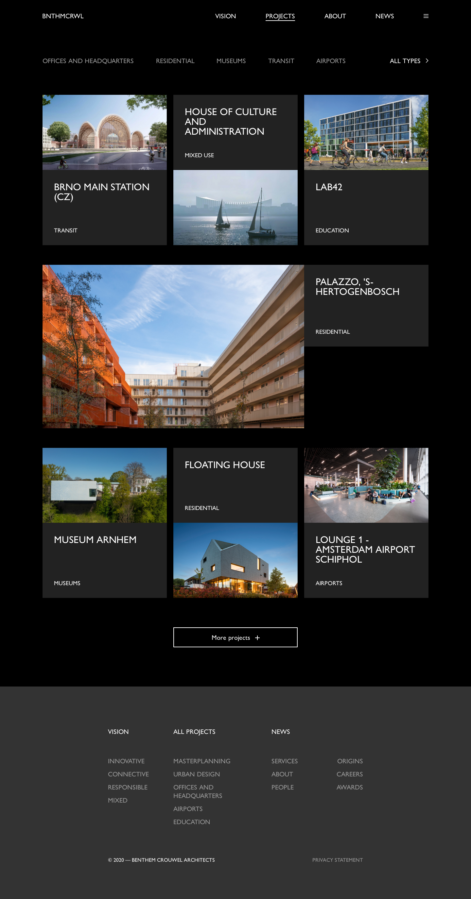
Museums (231, 60)
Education (191, 821)
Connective (128, 773)
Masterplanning (202, 760)
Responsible (128, 786)
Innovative (126, 760)
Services (284, 760)
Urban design (196, 773)
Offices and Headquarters (197, 791)
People (282, 786)
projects (194, 731)
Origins (350, 760)
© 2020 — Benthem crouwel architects (161, 859)
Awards (350, 786)
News (384, 15)
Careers (350, 773)
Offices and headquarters (88, 60)
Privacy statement (337, 859)
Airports (331, 60)
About (335, 15)
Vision (225, 15)
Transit (281, 60)
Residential (175, 60)
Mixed (118, 800)
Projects (280, 15)
